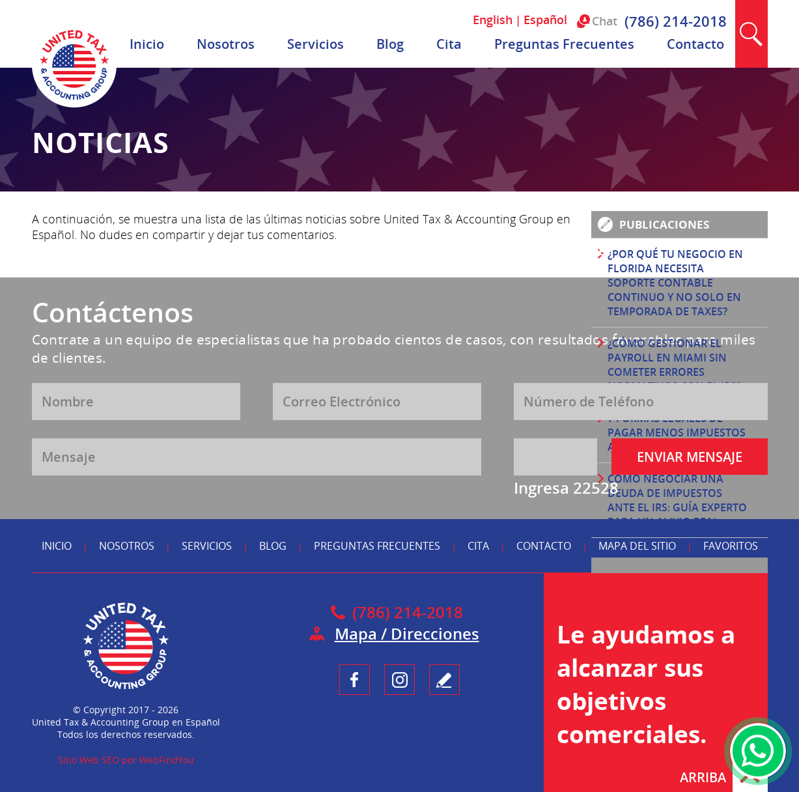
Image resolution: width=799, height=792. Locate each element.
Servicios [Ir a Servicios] (315, 44)
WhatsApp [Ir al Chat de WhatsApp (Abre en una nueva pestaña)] (758, 751)
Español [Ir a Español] (545, 19)
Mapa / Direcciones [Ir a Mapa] (407, 633)
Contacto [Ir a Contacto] (695, 44)
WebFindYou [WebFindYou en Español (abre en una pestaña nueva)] (166, 760)
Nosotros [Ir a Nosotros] (226, 44)
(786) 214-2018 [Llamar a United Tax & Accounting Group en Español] (675, 21)
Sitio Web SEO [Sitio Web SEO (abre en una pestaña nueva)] (88, 760)
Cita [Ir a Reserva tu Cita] (449, 44)
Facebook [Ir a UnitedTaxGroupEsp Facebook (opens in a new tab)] (354, 679)
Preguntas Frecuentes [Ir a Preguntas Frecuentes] (564, 44)
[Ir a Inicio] (74, 104)
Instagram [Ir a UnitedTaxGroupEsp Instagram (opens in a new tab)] (399, 679)
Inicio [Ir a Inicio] (147, 44)
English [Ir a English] (492, 19)
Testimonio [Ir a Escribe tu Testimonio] (444, 679)
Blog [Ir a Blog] (390, 44)
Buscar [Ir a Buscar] (751, 34)
